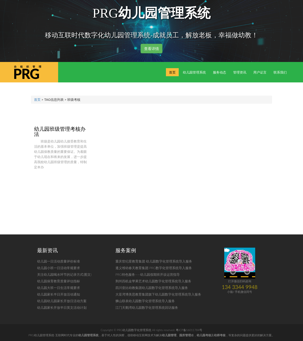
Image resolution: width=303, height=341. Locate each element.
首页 (172, 72)
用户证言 (260, 72)
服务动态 (219, 72)
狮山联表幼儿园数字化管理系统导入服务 (145, 301)
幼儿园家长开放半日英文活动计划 (62, 307)
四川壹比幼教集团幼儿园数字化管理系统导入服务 (151, 288)
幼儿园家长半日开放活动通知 (58, 294)
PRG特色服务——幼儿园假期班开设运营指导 (147, 274)
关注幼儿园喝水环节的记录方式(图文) (64, 274)
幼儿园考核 (204, 335)
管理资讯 (239, 72)
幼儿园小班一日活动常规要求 (58, 268)
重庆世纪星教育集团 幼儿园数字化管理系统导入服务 (153, 261)
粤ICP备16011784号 (189, 330)
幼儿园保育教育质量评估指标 (58, 281)
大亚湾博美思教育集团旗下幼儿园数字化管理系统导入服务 (158, 294)
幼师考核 (219, 335)
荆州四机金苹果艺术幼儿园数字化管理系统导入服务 (153, 281)
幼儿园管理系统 (194, 72)
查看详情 (151, 48)
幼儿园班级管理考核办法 (60, 131)
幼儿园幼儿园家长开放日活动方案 (62, 301)
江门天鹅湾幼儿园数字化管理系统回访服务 (146, 307)
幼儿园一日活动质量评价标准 (58, 261)
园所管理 (185, 335)
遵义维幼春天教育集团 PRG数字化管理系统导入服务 (153, 268)
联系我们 (280, 72)
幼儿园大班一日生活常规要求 (58, 288)
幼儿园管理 (169, 335)
